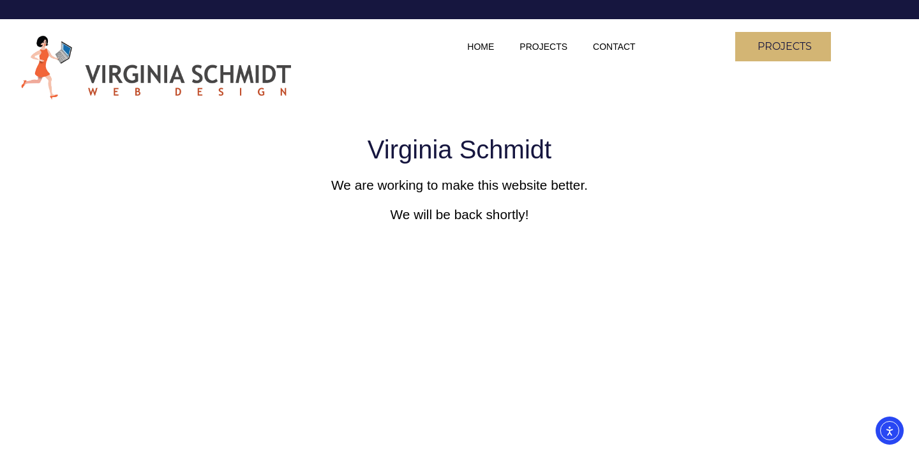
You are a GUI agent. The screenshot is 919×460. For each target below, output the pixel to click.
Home (480, 47)
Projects (543, 47)
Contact (614, 47)
